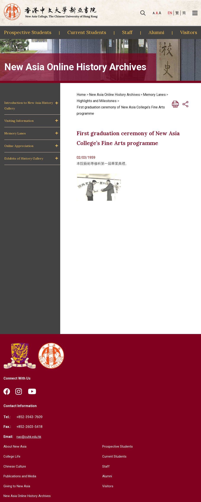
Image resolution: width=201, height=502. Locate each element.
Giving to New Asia (17, 486)
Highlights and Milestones (97, 101)
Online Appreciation (18, 146)
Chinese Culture (15, 467)
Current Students (86, 32)
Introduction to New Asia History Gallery (28, 105)
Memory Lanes (15, 133)
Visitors (188, 32)
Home (81, 95)
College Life (12, 457)
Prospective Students (27, 32)
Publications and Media (21, 476)
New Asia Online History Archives (114, 95)
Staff (127, 32)
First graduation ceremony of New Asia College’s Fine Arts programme (121, 110)
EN (170, 13)
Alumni (156, 32)
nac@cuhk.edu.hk (29, 437)
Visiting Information (19, 121)
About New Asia (15, 447)
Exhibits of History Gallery (23, 158)
